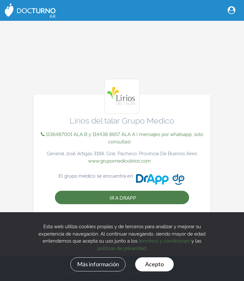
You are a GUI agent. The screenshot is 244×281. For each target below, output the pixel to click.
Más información (98, 264)
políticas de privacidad (121, 248)
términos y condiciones (164, 240)
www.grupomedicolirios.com (119, 160)
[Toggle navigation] (231, 10)
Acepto (154, 264)
